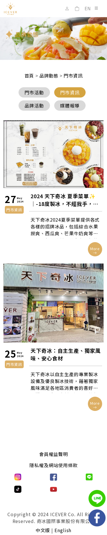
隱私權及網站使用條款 (53, 465)
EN (87, 8)
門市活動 (34, 92)
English (62, 530)
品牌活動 (34, 105)
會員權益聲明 (53, 454)
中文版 (43, 530)
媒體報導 (70, 105)
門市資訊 (70, 92)
